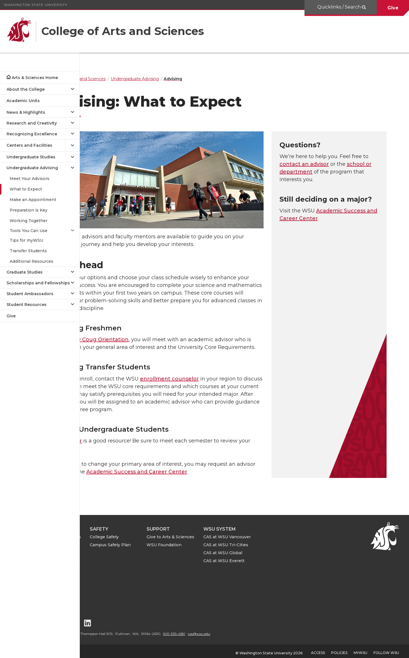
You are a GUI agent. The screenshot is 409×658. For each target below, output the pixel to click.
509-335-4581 (235, 630)
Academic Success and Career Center (172, 468)
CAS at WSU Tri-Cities (286, 541)
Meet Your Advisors (29, 178)
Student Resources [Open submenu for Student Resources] (27, 304)
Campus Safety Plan (171, 541)
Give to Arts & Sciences (231, 533)
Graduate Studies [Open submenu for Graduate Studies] (25, 272)
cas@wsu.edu (260, 630)
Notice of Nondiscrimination (113, 592)
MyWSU (360, 649)
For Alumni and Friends (118, 533)
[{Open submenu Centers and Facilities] (72, 145)
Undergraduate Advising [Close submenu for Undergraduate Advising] (32, 167)
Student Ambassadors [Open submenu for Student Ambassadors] (30, 293)
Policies (339, 649)
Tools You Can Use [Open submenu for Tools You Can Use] (28, 230)
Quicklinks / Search (339, 7)
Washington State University (35, 5)
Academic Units (23, 100)
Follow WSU (386, 649)
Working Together (28, 220)
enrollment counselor (205, 375)
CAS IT (100, 565)
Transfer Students (28, 250)
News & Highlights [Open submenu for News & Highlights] (26, 112)
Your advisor (101, 437)
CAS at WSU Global (283, 549)
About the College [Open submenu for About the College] (26, 89)
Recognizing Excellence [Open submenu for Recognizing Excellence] (32, 133)
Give (392, 8)
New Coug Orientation (135, 336)
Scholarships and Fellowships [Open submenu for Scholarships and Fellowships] (38, 282)
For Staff (102, 549)
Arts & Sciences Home (35, 77)
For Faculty (105, 541)
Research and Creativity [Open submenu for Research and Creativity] (32, 123)
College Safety (165, 533)
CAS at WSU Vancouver (288, 533)
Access (318, 649)
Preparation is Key (28, 210)
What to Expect (26, 189)
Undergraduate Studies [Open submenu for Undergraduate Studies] (31, 157)
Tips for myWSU (26, 240)
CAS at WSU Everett (284, 557)
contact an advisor (332, 164)
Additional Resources (31, 261)
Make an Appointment (33, 199)
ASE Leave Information (117, 557)
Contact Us (105, 581)
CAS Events (106, 573)
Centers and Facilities (29, 145)
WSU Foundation (224, 541)
